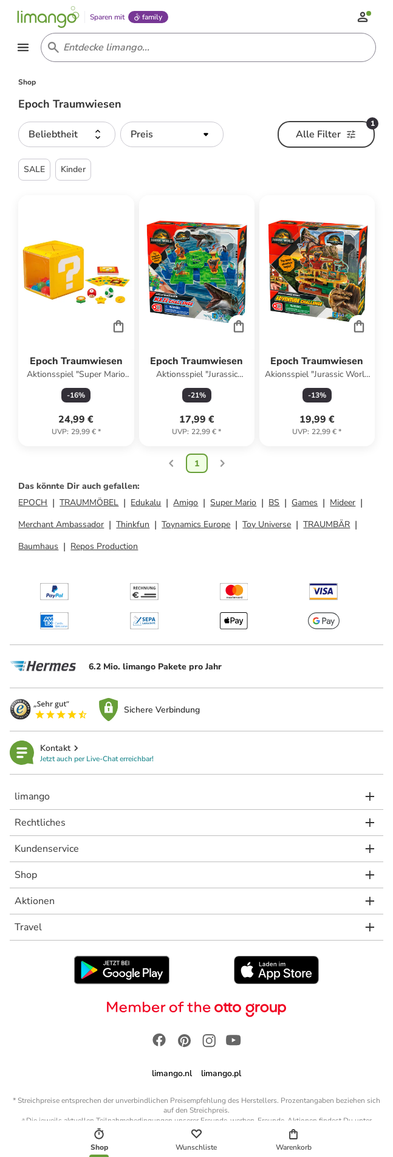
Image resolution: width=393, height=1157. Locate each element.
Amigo (185, 504)
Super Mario (233, 504)
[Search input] (206, 48)
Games (305, 504)
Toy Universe (266, 526)
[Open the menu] (24, 48)
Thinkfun (132, 526)
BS (273, 504)
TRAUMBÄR (326, 526)
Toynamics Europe (196, 526)
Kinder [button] (73, 171)
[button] (66, 136)
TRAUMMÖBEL (89, 504)
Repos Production (104, 548)
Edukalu (146, 504)
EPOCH (32, 504)
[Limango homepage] (49, 17)
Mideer (342, 504)
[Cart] (118, 327)
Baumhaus (38, 548)
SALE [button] (34, 171)
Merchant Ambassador (61, 526)
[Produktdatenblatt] (76, 323)
